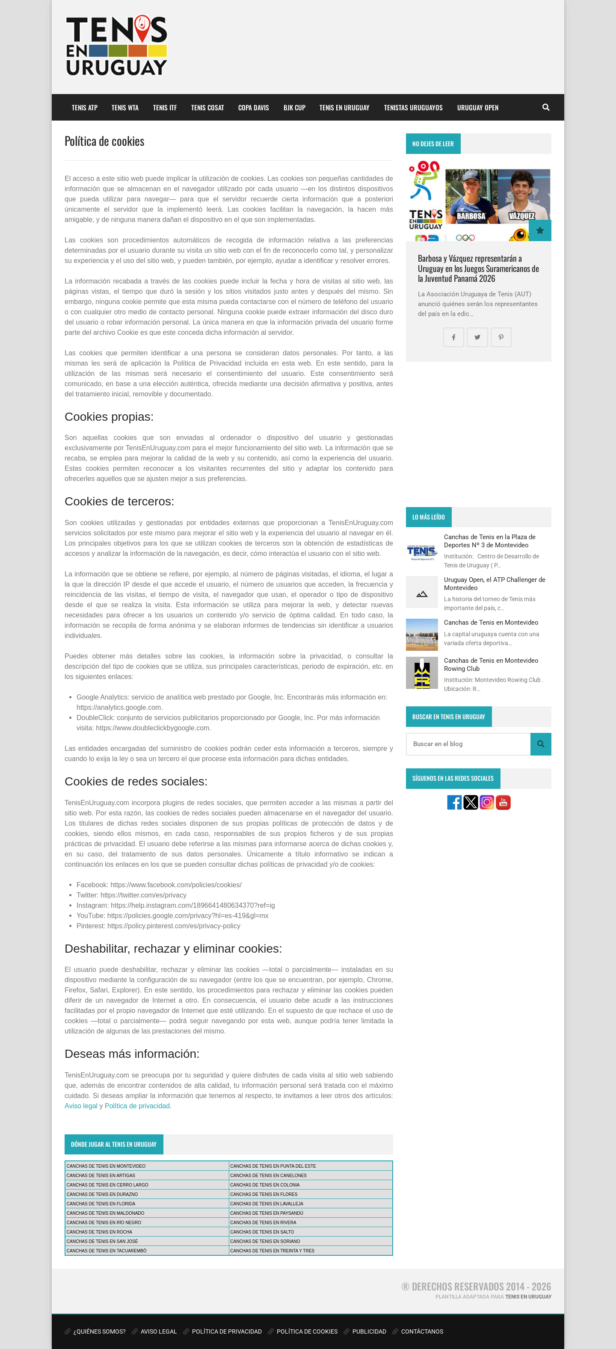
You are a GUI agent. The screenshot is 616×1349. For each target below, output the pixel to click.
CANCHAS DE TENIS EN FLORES (263, 1194)
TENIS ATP (85, 107)
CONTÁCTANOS (417, 1331)
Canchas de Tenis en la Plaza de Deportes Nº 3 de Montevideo (490, 541)
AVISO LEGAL (154, 1331)
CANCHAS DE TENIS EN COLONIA (264, 1185)
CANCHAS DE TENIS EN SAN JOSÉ (102, 1241)
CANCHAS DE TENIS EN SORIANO (265, 1241)
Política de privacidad (137, 1106)
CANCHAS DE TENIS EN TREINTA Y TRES (272, 1251)
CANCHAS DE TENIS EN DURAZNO (102, 1194)
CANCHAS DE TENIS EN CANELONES (268, 1175)
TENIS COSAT (207, 107)
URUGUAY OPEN (477, 107)
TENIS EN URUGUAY (345, 107)
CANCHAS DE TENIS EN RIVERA (263, 1222)
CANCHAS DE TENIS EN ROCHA (99, 1232)
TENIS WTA (125, 107)
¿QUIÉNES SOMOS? (95, 1331)
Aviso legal (81, 1106)
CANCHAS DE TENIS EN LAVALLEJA (266, 1203)
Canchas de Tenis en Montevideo (491, 622)
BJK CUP (294, 107)
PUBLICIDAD (365, 1331)
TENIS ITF (165, 107)
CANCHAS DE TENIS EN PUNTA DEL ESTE (273, 1166)
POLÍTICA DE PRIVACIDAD (222, 1331)
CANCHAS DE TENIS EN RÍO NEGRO (104, 1222)
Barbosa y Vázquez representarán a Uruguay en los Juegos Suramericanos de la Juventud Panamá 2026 (478, 268)
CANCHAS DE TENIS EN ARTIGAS (101, 1175)
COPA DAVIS (253, 107)
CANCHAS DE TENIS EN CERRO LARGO (107, 1185)
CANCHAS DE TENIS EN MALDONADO (106, 1213)
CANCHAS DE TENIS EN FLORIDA (101, 1203)
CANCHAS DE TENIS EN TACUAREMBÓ (107, 1251)
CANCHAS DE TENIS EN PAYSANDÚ (266, 1213)
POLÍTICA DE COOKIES (303, 1331)
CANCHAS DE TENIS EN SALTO (262, 1232)
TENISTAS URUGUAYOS (413, 107)
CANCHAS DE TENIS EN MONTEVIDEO (106, 1166)
